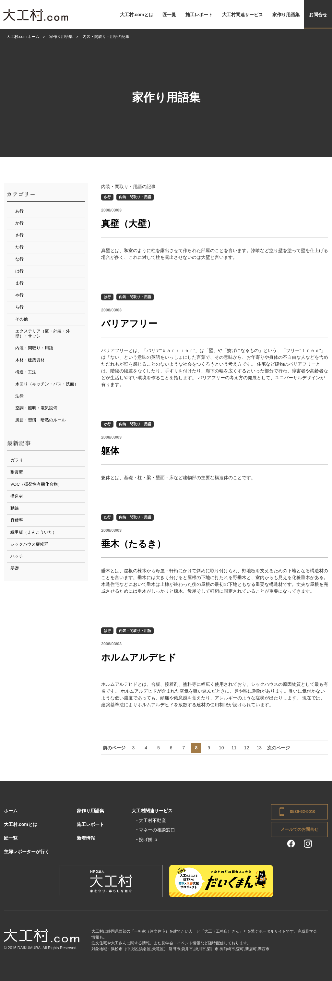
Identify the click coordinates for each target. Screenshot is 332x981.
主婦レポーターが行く (26, 851)
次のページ (278, 747)
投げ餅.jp (148, 839)
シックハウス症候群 (29, 544)
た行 (107, 517)
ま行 (19, 283)
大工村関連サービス (242, 14)
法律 (19, 396)
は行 (107, 297)
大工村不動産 (152, 820)
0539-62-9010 (302, 811)
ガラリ (16, 460)
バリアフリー (129, 324)
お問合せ (318, 14)
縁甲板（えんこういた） (33, 532)
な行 (19, 259)
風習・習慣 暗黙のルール (40, 420)
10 (221, 747)
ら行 (19, 307)
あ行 (19, 211)
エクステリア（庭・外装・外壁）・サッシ (42, 334)
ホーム (11, 810)
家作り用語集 (286, 14)
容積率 (16, 520)
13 (259, 747)
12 (246, 747)
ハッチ (16, 556)
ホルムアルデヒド (138, 657)
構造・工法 (25, 371)
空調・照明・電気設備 (36, 408)
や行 (19, 295)
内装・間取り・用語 (135, 197)
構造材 (16, 496)
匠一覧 (169, 14)
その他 (21, 319)
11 (234, 747)
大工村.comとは (136, 14)
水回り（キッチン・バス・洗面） (46, 384)
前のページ (114, 747)
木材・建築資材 (30, 359)
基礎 (14, 568)
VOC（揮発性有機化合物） (36, 484)
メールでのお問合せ (299, 829)
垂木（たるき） (133, 544)
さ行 (107, 197)
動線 (14, 508)
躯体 (110, 451)
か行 (107, 424)
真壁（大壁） (128, 224)
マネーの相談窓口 (157, 829)
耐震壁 (16, 472)
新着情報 (86, 838)
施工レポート (199, 14)
